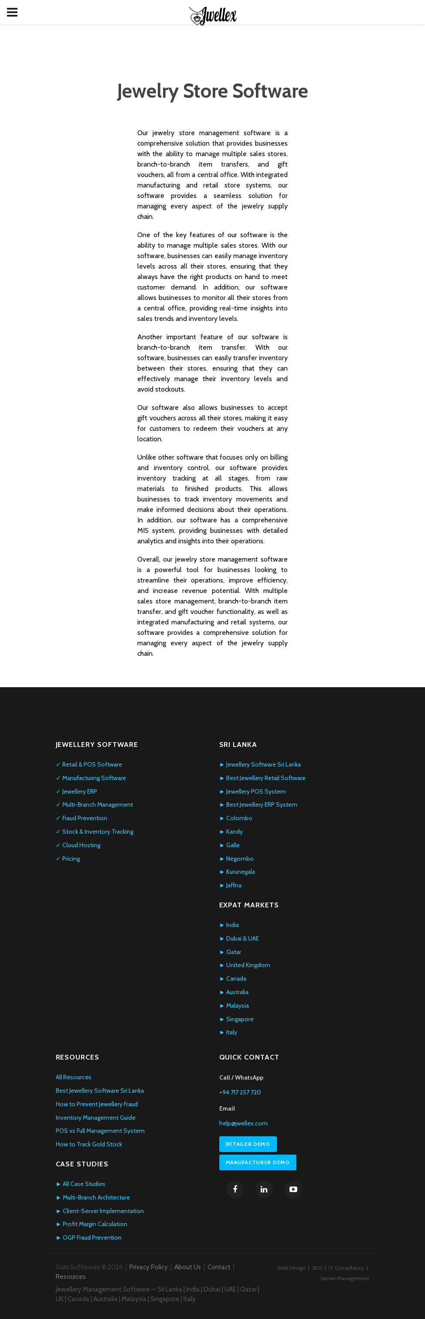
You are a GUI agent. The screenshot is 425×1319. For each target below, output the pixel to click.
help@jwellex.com (243, 1123)
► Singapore (236, 1019)
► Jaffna (230, 885)
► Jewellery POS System (252, 791)
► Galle (229, 845)
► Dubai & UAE (239, 938)
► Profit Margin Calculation (92, 1224)
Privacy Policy (148, 1267)
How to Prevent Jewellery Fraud (97, 1104)
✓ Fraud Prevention (81, 818)
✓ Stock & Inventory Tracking (94, 831)
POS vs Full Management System (100, 1131)
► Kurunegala (237, 872)
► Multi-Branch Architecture (93, 1197)
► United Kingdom (245, 965)
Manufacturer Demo (258, 1162)
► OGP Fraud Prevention (89, 1237)
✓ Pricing (68, 858)
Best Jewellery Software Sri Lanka (100, 1090)
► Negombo (236, 858)
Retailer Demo (248, 1144)
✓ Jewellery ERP (76, 791)
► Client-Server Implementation (100, 1211)
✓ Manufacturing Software (91, 778)
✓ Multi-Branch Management (94, 804)
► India (229, 925)
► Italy (228, 1032)
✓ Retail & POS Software (89, 764)
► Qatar (230, 952)
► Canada (233, 978)
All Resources (74, 1077)
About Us (187, 1267)
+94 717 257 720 (240, 1092)
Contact (219, 1267)
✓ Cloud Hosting (78, 845)
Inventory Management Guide (96, 1117)
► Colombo (236, 818)
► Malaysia (234, 1005)
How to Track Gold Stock (89, 1144)
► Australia (234, 992)
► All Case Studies (81, 1184)
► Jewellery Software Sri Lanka (260, 764)
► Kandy (231, 831)
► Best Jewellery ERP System (258, 804)
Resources (71, 1277)
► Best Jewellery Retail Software (262, 778)
